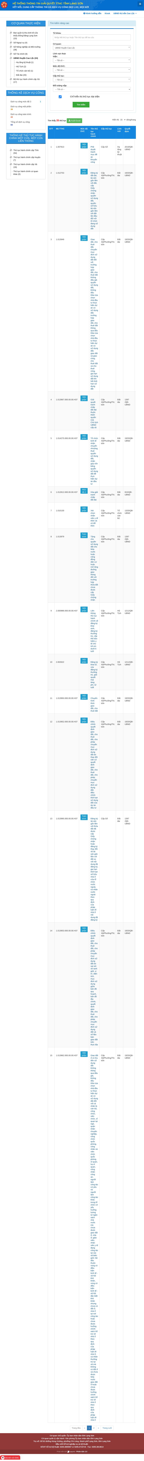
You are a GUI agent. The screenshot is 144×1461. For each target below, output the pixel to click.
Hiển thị (115, 120)
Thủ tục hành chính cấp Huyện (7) (27, 158)
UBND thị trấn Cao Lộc (125, 13)
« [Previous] (84, 1428)
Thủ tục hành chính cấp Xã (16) (25, 165)
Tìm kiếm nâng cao (59, 23)
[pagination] (123, 119)
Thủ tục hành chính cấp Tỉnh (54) (26, 151)
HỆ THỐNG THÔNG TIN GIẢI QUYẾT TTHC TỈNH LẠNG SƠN (48, 3)
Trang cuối (107, 1428)
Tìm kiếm (81, 105)
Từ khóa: (57, 33)
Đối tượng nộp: (60, 85)
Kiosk (107, 13)
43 (12, 117)
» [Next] (98, 1428)
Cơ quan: (57, 44)
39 (12, 109)
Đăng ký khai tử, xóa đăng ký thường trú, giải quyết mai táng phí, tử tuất (94, 674)
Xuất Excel (74, 121)
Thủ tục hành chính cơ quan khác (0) (25, 172)
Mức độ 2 (84, 490)
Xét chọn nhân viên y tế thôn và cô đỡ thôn (94, 518)
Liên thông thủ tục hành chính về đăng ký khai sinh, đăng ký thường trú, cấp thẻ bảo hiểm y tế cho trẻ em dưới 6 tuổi (94, 631)
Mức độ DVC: (59, 66)
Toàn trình (84, 535)
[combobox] (92, 47)
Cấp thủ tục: (58, 76)
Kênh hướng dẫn (92, 13)
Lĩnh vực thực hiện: (59, 55)
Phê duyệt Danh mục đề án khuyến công (94, 154)
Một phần (84, 145)
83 (12, 125)
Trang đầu (76, 1428)
